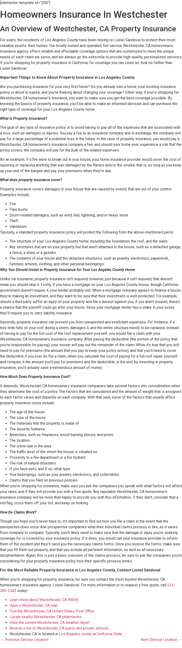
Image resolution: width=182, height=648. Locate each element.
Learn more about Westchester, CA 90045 (43, 599)
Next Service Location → (161, 639)
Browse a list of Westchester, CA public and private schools (59, 628)
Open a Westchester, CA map (33, 605)
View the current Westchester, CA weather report (49, 622)
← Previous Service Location (24, 639)
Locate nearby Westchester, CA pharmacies (45, 617)
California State (109, 634)
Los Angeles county (75, 634)
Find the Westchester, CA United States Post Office (51, 611)
